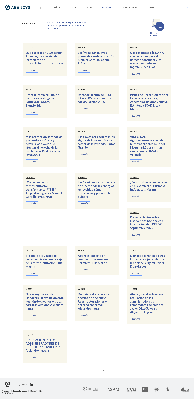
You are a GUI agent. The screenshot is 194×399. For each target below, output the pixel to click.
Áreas (89, 7)
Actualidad (106, 7)
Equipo (73, 7)
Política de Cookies (35, 391)
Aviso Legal (6, 391)
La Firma (56, 7)
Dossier (24, 384)
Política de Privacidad (19, 391)
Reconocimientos (129, 7)
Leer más (32, 70)
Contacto (151, 7)
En (187, 7)
